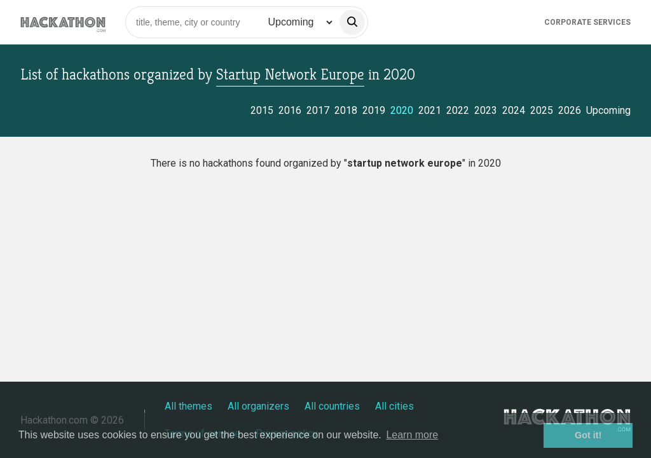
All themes (188, 406)
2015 (261, 110)
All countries (332, 406)
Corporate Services (587, 22)
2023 (485, 110)
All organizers (258, 406)
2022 (457, 110)
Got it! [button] (588, 435)
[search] (352, 22)
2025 (541, 110)
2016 (289, 110)
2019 (373, 110)
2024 (513, 110)
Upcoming (608, 110)
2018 (345, 110)
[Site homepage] (63, 21)
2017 (317, 110)
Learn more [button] (412, 434)
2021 (429, 110)
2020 (401, 110)
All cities (394, 406)
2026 (569, 110)
